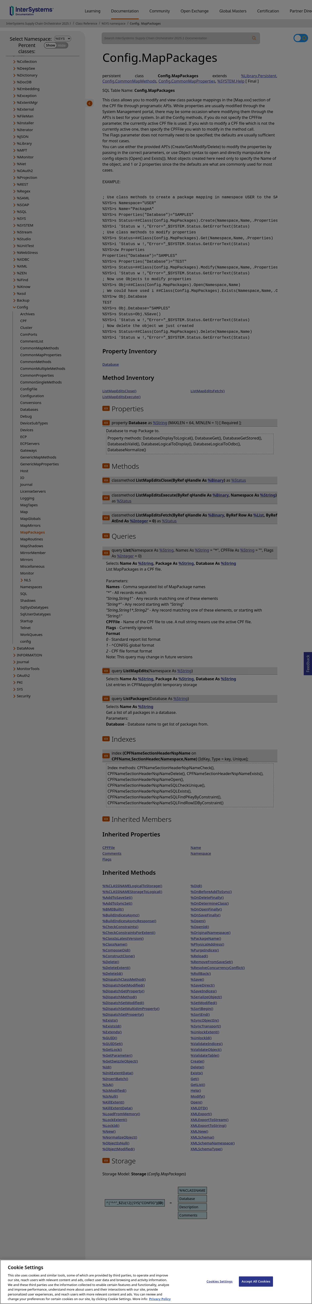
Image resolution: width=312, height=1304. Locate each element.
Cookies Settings (219, 1285)
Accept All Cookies (256, 1285)
